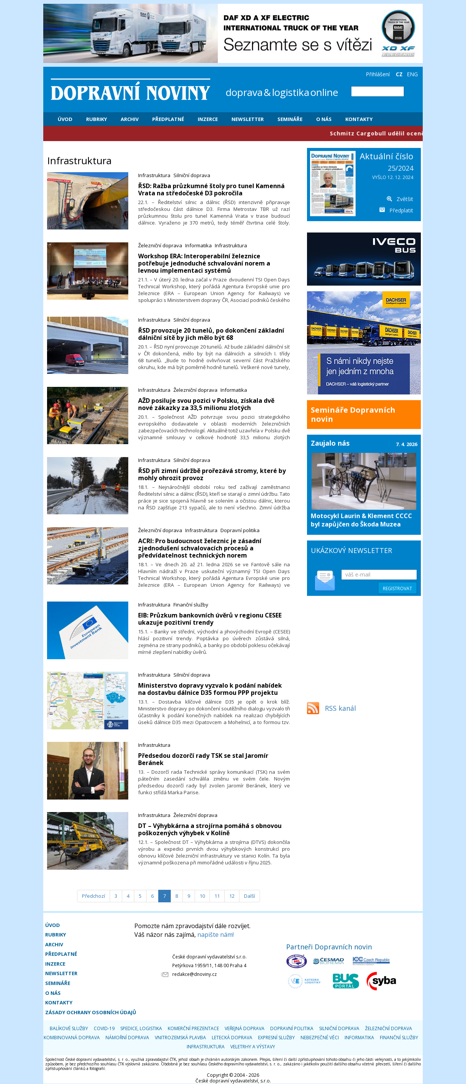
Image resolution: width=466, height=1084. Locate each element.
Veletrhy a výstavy (252, 1046)
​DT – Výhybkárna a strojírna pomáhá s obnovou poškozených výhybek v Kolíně (210, 829)
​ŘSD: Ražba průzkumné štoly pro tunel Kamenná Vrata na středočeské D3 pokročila (211, 189)
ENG (412, 74)
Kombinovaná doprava (72, 1037)
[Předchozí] (93, 896)
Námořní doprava (127, 1037)
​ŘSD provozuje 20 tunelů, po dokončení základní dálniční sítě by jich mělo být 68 (211, 334)
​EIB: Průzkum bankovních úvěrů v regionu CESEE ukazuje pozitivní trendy (210, 619)
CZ (399, 74)
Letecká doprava (232, 1037)
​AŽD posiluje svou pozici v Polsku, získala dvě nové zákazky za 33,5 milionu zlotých (206, 404)
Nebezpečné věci (320, 1037)
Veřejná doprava (244, 1028)
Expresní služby (276, 1037)
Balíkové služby (69, 1028)
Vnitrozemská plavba (180, 1037)
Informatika (198, 245)
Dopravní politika (240, 530)
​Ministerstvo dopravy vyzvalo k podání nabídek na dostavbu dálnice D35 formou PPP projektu (210, 689)
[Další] (249, 896)
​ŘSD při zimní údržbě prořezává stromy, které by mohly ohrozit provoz (212, 474)
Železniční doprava (160, 245)
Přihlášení (378, 74)
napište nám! (215, 934)
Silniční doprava (191, 175)
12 (232, 895)
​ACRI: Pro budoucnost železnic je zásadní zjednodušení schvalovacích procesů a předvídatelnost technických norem (199, 548)
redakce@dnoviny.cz (194, 974)
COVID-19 (104, 1028)
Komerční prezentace (193, 1028)
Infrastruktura (154, 175)
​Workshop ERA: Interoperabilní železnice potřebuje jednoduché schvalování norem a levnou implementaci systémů (204, 263)
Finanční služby (190, 604)
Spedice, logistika (141, 1028)
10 (202, 895)
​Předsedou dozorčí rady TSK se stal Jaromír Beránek (203, 759)
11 (217, 895)
